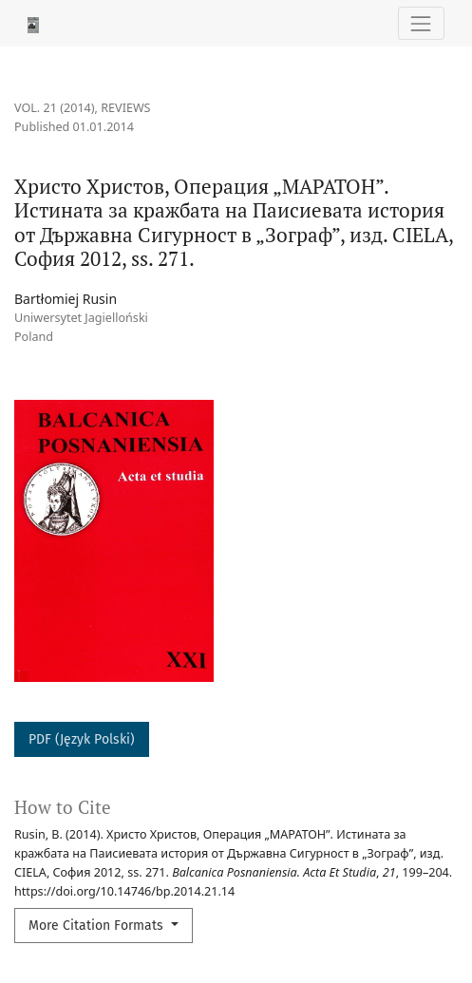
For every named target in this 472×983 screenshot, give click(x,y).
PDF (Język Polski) (81, 739)
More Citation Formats (97, 925)
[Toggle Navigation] (421, 23)
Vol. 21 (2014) (54, 108)
